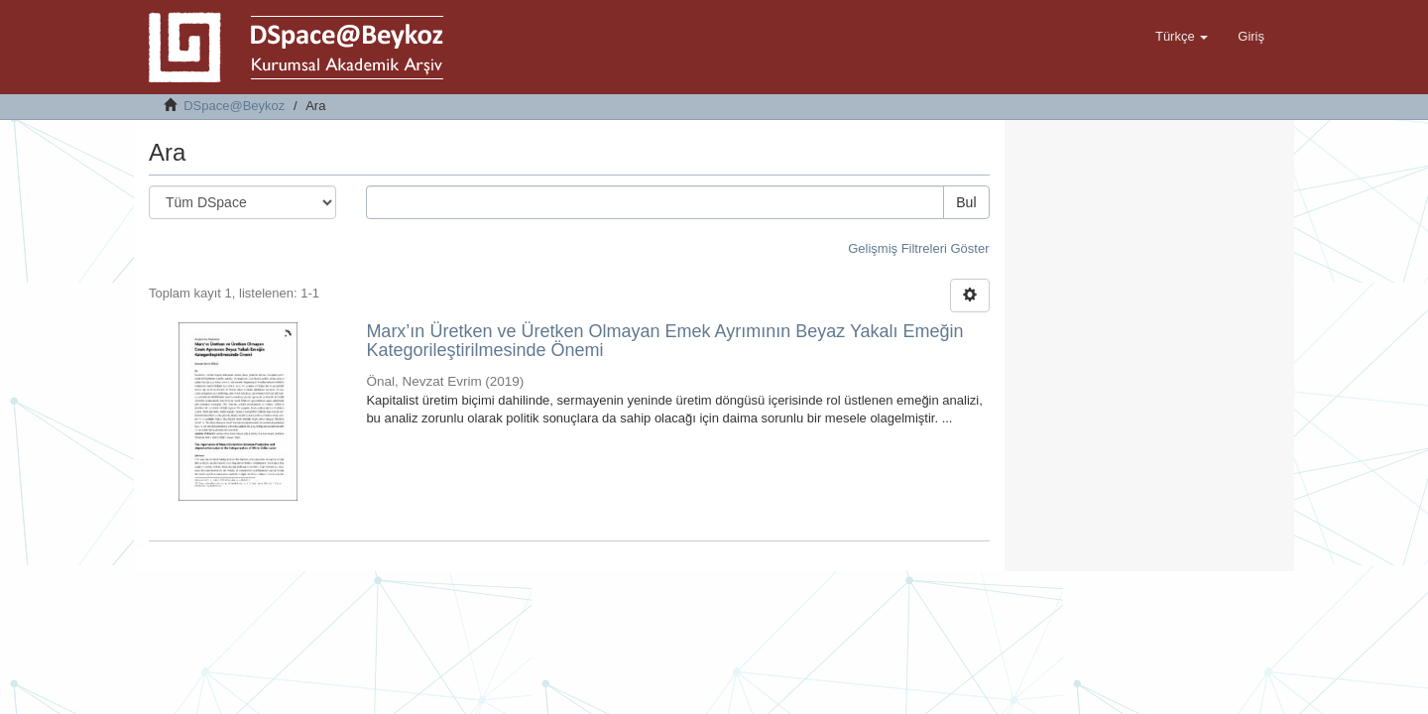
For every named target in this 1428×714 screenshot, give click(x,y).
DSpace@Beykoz (234, 105)
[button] (1181, 36)
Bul (966, 202)
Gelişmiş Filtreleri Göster (918, 248)
